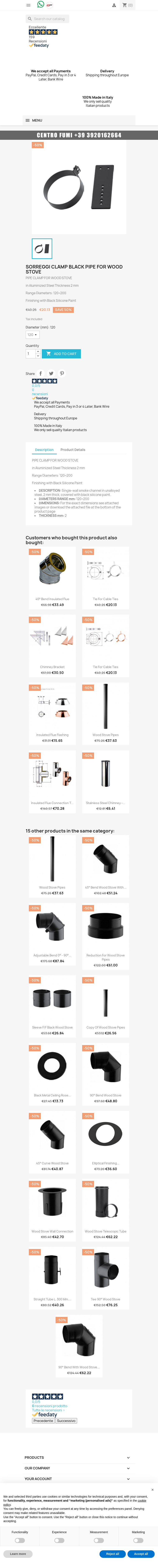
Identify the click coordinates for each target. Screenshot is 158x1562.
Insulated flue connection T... (52, 803)
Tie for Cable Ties (105, 599)
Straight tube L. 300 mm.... (52, 1299)
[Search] (47, 19)
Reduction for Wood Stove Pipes (106, 957)
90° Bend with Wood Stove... (79, 1367)
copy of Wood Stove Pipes (106, 1027)
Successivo (66, 1420)
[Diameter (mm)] (33, 335)
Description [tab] (44, 450)
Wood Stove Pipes (106, 735)
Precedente (43, 1420)
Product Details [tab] (73, 450)
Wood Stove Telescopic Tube (105, 1231)
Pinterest (62, 373)
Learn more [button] (18, 1554)
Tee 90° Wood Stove (105, 1299)
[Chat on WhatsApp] (40, 4)
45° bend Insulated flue (52, 599)
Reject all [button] (112, 1554)
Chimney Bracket (52, 667)
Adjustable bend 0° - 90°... (52, 955)
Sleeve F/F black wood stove (52, 1027)
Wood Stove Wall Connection (52, 1231)
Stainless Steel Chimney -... (105, 803)
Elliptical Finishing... (105, 1163)
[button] (152, 1489)
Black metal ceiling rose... (52, 1095)
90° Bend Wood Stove (105, 1095)
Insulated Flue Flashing (52, 735)
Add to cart (61, 353)
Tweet (51, 373)
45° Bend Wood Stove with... (105, 887)
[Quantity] (31, 353)
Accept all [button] (141, 1554)
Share (40, 373)
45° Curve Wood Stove (52, 1163)
